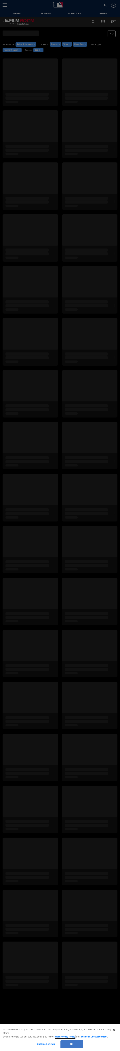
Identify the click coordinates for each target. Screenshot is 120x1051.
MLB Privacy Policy (65, 1036)
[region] (60, 1037)
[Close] (114, 1030)
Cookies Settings (46, 1044)
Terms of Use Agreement (94, 1036)
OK (71, 1044)
